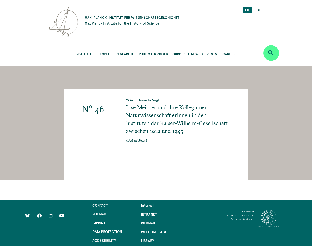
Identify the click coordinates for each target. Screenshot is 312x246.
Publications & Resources (162, 53)
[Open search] (271, 53)
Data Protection (107, 231)
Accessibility (104, 240)
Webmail (148, 223)
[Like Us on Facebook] (39, 215)
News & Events (204, 53)
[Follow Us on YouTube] (61, 215)
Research (124, 53)
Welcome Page (154, 231)
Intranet (149, 214)
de (259, 10)
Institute (83, 53)
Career (229, 53)
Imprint (98, 222)
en (247, 10)
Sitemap (99, 214)
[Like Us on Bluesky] (27, 215)
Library (147, 240)
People (103, 53)
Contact (100, 205)
